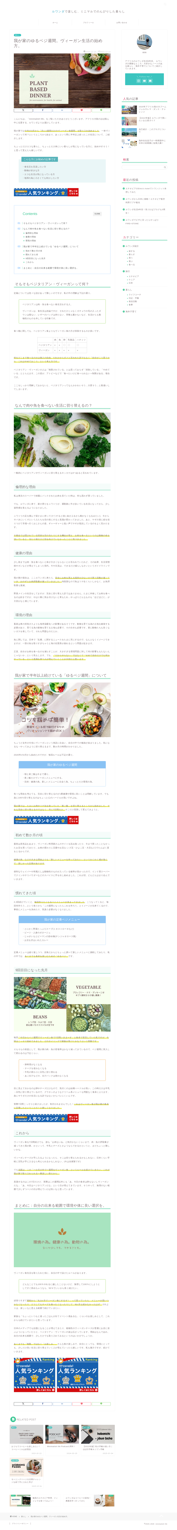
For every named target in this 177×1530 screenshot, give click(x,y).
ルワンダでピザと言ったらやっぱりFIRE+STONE (142, 222)
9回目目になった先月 (41, 259)
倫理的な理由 (37, 233)
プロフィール (88, 22)
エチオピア (134, 276)
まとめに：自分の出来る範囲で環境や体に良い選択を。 (56, 270)
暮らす (132, 254)
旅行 (128, 271)
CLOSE (97, 214)
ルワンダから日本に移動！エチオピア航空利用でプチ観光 (145, 201)
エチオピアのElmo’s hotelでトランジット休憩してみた (146, 190)
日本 (131, 283)
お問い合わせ (121, 22)
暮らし (17, 35)
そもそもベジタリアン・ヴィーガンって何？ (51, 223)
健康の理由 (36, 237)
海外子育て (131, 311)
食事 (131, 305)
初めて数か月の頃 (39, 252)
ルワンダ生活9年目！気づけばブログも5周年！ (145, 211)
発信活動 (133, 301)
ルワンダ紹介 (132, 246)
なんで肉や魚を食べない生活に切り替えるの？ (52, 229)
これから (35, 263)
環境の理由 (36, 241)
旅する (132, 251)
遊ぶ (131, 261)
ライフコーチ (135, 295)
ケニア (132, 280)
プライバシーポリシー (20, 1527)
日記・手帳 (134, 298)
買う (131, 258)
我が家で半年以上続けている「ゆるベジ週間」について (56, 247)
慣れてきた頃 (37, 256)
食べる (132, 265)
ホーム (55, 22)
